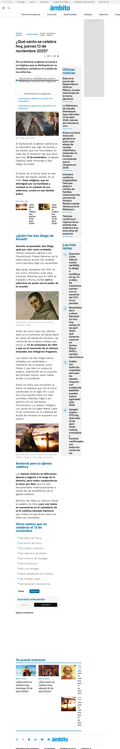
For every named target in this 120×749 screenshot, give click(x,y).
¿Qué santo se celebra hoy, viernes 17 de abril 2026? (81, 682)
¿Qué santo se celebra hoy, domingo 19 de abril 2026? (24, 686)
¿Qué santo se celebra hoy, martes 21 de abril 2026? (32, 214)
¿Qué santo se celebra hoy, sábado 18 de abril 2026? (47, 686)
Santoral (34, 591)
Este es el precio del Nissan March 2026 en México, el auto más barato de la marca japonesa (71, 88)
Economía (51, 14)
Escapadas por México (61, 2)
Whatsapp (49, 739)
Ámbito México (19, 34)
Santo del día (104, 2)
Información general (31, 14)
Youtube (42, 739)
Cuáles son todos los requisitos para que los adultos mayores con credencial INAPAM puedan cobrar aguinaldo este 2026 (75, 383)
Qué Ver (32, 2)
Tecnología (21, 2)
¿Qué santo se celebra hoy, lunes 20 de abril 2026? (55, 214)
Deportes (103, 14)
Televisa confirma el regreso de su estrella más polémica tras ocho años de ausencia (70, 225)
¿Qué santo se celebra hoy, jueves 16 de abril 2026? (81, 713)
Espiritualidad (70, 14)
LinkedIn (35, 739)
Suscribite (45, 605)
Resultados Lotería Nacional (84, 2)
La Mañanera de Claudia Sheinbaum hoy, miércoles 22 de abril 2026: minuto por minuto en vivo (71, 116)
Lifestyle (88, 14)
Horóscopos (44, 2)
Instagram (29, 739)
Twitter (17, 739)
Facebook (23, 739)
